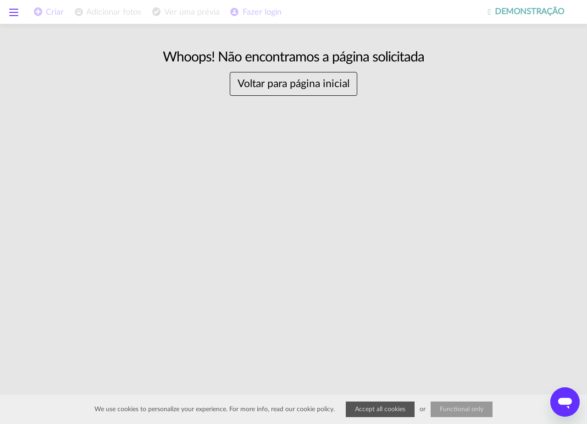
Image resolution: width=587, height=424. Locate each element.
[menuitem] (107, 12)
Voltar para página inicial (293, 83)
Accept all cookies (380, 409)
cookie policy (315, 409)
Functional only (461, 409)
